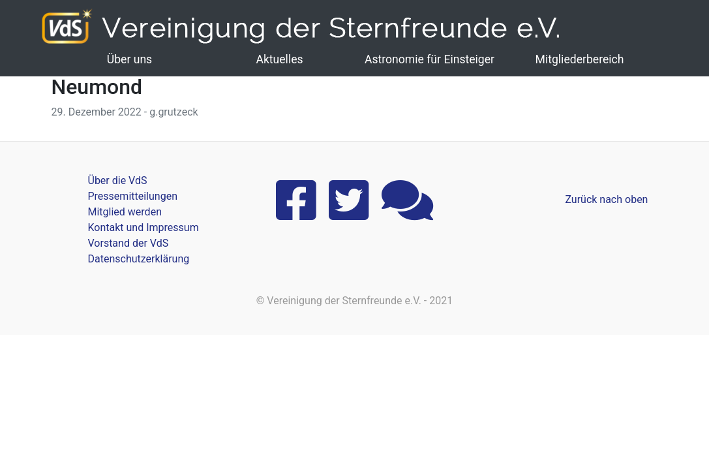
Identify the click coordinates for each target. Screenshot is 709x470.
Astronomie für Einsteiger (429, 59)
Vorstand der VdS (128, 243)
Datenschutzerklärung (139, 259)
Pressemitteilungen (132, 196)
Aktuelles (279, 59)
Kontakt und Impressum (143, 227)
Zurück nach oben (606, 199)
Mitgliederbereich (580, 59)
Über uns (129, 59)
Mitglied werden (125, 212)
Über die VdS (117, 180)
